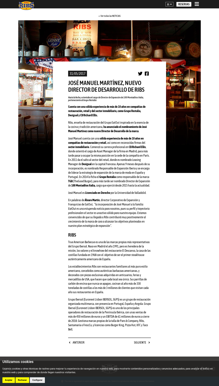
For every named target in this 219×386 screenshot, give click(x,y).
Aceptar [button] (8, 380)
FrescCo (87, 325)
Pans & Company (129, 321)
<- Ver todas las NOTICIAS (110, 15)
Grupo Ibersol (75, 299)
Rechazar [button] (22, 380)
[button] (169, 4)
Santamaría (74, 325)
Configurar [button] (37, 380)
